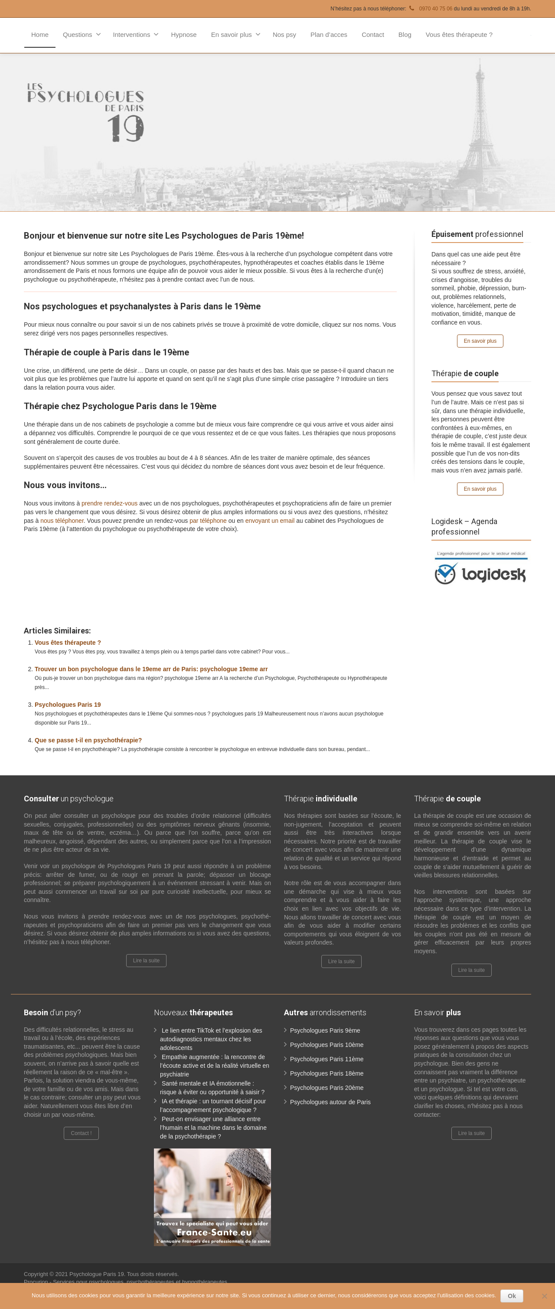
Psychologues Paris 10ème (327, 1044)
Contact (373, 34)
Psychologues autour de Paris (330, 1102)
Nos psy (284, 34)
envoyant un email (270, 520)
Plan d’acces (328, 34)
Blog (404, 34)
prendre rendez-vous (109, 503)
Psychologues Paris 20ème (327, 1087)
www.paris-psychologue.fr (178, 548)
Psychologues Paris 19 (68, 704)
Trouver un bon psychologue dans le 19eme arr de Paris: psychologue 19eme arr (151, 669)
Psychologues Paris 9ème (325, 1030)
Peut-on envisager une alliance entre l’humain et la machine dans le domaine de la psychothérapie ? (213, 1127)
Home (40, 34)
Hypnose (183, 34)
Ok (512, 1296)
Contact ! (81, 1133)
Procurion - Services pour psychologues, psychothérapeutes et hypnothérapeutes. (126, 1282)
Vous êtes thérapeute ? (459, 34)
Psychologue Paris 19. (98, 1274)
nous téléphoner (62, 520)
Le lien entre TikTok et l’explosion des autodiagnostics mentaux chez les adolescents (211, 1039)
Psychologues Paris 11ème (327, 1059)
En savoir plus (236, 34)
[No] (544, 1296)
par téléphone (208, 520)
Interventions (136, 34)
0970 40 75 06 (430, 9)
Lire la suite (146, 961)
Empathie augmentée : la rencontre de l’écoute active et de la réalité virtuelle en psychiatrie (214, 1065)
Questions (82, 34)
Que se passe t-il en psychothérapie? (88, 740)
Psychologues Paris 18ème (327, 1073)
